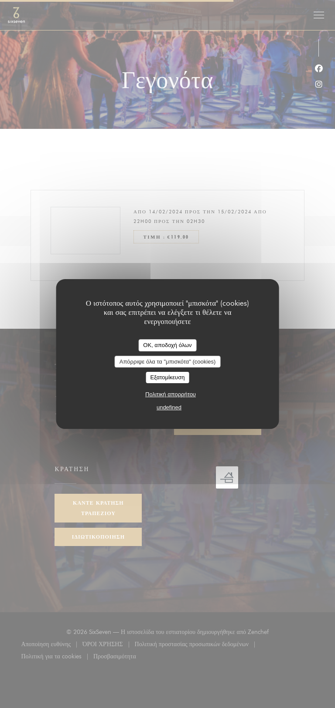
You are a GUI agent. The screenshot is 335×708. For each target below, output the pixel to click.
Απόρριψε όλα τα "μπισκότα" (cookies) (168, 361)
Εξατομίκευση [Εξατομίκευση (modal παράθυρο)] (167, 377)
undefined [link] (169, 407)
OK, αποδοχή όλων (167, 345)
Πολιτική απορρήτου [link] (170, 394)
